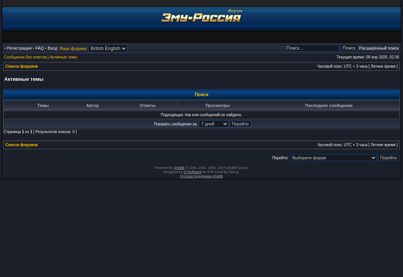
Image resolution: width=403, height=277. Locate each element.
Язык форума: (73, 48)
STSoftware (193, 172)
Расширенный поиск (379, 48)
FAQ (39, 48)
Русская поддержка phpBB (201, 176)
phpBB (179, 168)
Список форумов (21, 66)
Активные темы (63, 57)
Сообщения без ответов (25, 57)
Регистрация (19, 48)
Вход (52, 48)
